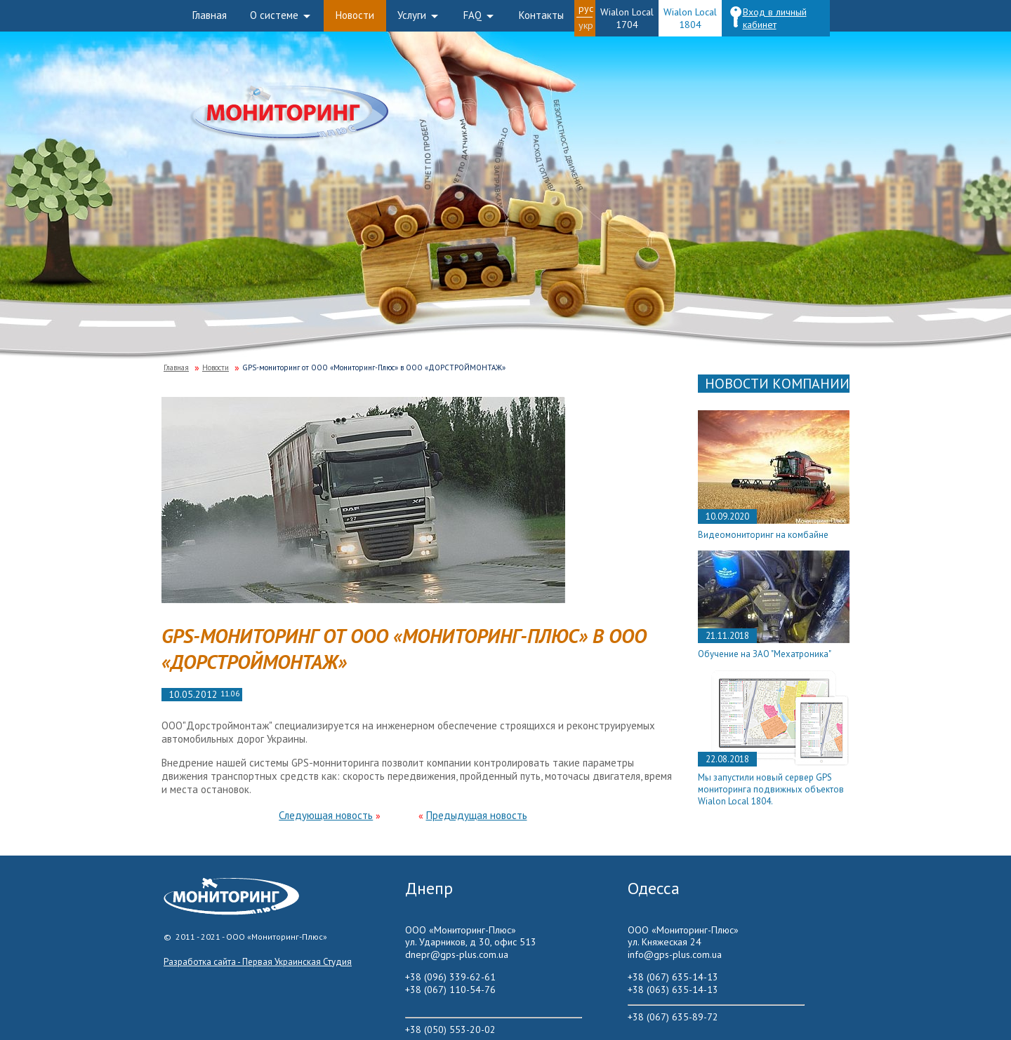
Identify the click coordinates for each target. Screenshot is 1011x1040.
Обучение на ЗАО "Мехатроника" (764, 654)
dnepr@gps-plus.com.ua (456, 954)
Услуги (411, 15)
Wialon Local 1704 (627, 18)
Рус (586, 8)
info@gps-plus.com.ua (675, 954)
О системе (274, 15)
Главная (209, 15)
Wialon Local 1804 (690, 18)
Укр (586, 25)
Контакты (541, 15)
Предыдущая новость (476, 815)
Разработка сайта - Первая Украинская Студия (258, 962)
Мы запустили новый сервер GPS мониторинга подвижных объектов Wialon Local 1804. (771, 789)
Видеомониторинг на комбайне (763, 535)
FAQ (472, 15)
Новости (355, 15)
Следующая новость (326, 815)
